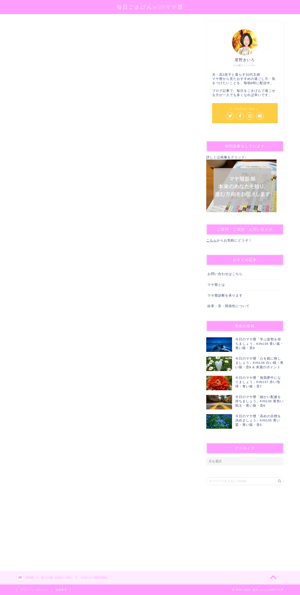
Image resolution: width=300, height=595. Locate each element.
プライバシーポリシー (34, 589)
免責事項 (61, 589)
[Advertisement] (104, 382)
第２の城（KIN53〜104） (34, 27)
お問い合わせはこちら (225, 274)
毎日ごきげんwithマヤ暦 (150, 7)
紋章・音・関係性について (228, 306)
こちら (211, 240)
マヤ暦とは (216, 284)
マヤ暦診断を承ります (225, 295)
